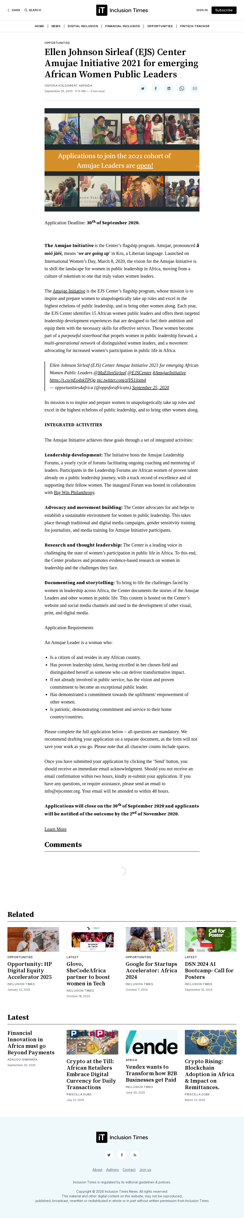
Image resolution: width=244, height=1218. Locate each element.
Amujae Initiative (69, 290)
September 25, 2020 (150, 387)
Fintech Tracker (194, 26)
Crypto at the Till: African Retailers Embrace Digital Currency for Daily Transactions (91, 1074)
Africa (131, 1060)
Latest (73, 957)
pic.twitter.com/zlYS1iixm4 (121, 380)
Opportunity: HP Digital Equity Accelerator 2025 (29, 971)
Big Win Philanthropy (74, 492)
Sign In (202, 10)
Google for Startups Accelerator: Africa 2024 (151, 971)
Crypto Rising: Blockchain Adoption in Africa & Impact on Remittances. (209, 1074)
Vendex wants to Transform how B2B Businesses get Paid (151, 1074)
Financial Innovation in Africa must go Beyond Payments (31, 1043)
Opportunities (160, 26)
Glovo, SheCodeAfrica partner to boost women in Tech (88, 974)
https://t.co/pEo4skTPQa (73, 380)
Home (39, 26)
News (56, 26)
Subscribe (224, 10)
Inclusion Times (21, 984)
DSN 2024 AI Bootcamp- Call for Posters (209, 971)
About (98, 1170)
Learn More (56, 829)
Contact (129, 1170)
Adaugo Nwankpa (22, 1059)
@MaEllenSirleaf (110, 372)
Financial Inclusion (122, 26)
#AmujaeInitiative (169, 372)
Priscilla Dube (79, 1094)
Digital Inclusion (83, 26)
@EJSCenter (139, 372)
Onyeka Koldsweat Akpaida (69, 85)
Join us (145, 1170)
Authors (112, 1170)
